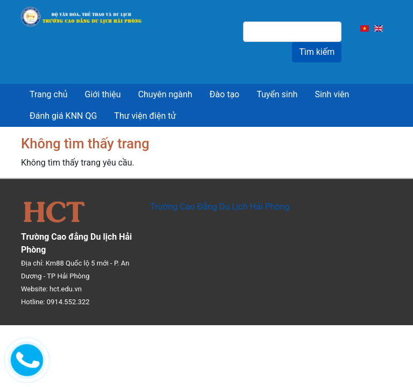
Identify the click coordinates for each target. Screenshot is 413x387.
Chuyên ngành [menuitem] (165, 94)
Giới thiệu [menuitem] (103, 94)
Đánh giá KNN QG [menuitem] (63, 116)
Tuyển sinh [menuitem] (277, 94)
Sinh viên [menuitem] (332, 94)
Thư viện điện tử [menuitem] (145, 116)
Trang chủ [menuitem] (49, 94)
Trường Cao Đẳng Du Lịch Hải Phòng (219, 207)
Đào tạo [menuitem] (225, 94)
